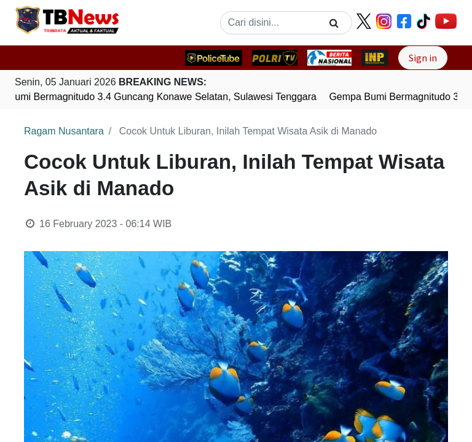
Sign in (423, 58)
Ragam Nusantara (64, 131)
